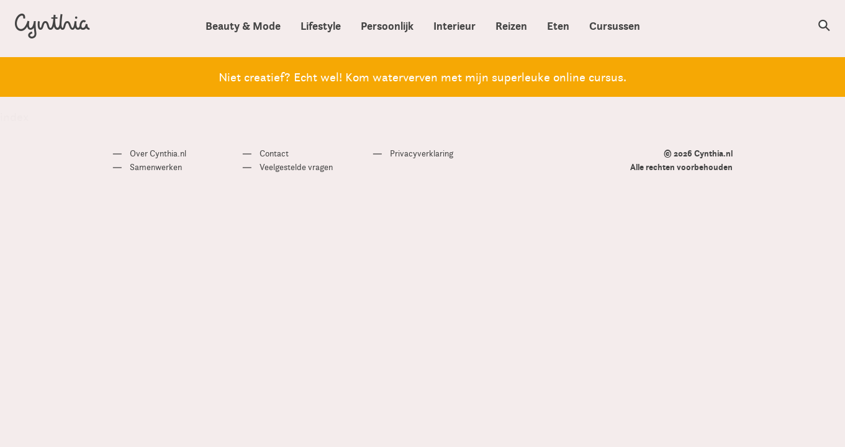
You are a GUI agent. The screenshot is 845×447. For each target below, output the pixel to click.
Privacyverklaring (421, 153)
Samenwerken (156, 167)
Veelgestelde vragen (296, 167)
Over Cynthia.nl (158, 153)
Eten (558, 26)
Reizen (511, 26)
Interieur (454, 26)
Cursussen (614, 26)
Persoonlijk (387, 26)
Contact (274, 153)
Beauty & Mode (243, 26)
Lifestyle (320, 26)
